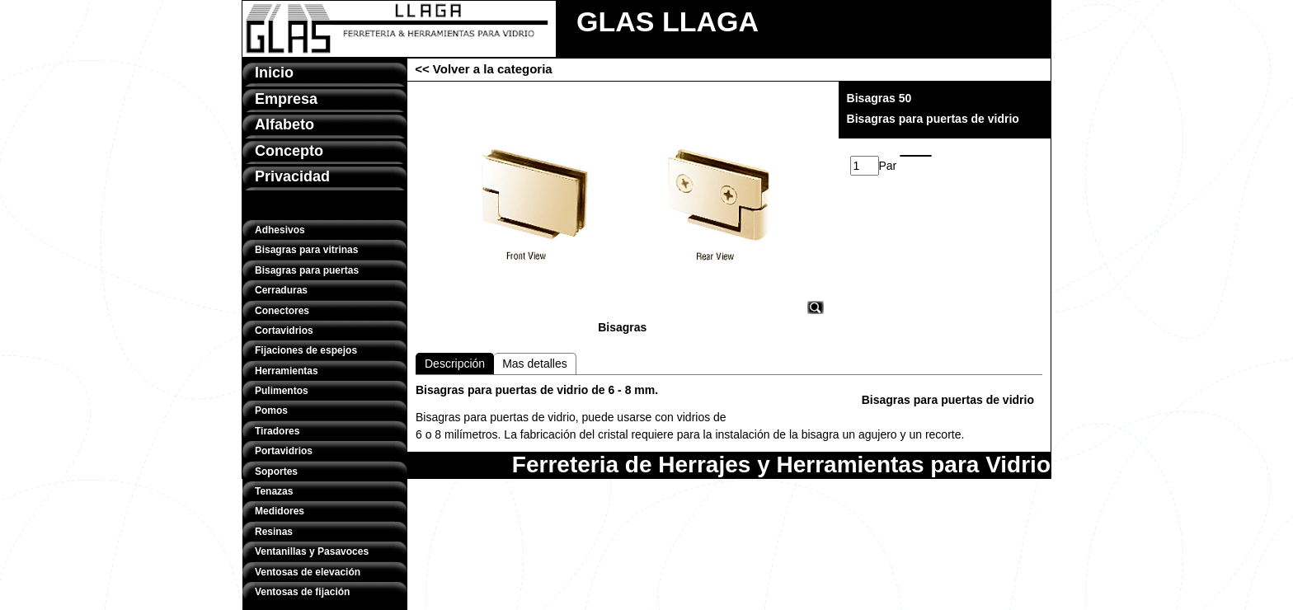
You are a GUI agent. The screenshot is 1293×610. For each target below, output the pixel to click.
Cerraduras (281, 290)
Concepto (289, 151)
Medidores (279, 511)
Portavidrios (284, 451)
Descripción (455, 363)
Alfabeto (284, 124)
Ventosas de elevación (307, 572)
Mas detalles (534, 363)
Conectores (282, 311)
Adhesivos (280, 230)
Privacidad (292, 176)
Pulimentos (281, 390)
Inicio (274, 72)
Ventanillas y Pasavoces (312, 551)
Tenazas (274, 491)
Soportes (276, 471)
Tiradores (277, 431)
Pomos (271, 410)
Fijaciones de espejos (306, 350)
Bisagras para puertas (307, 270)
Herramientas (286, 371)
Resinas (274, 531)
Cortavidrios (284, 330)
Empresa (286, 99)
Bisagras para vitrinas (306, 250)
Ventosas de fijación (302, 592)
